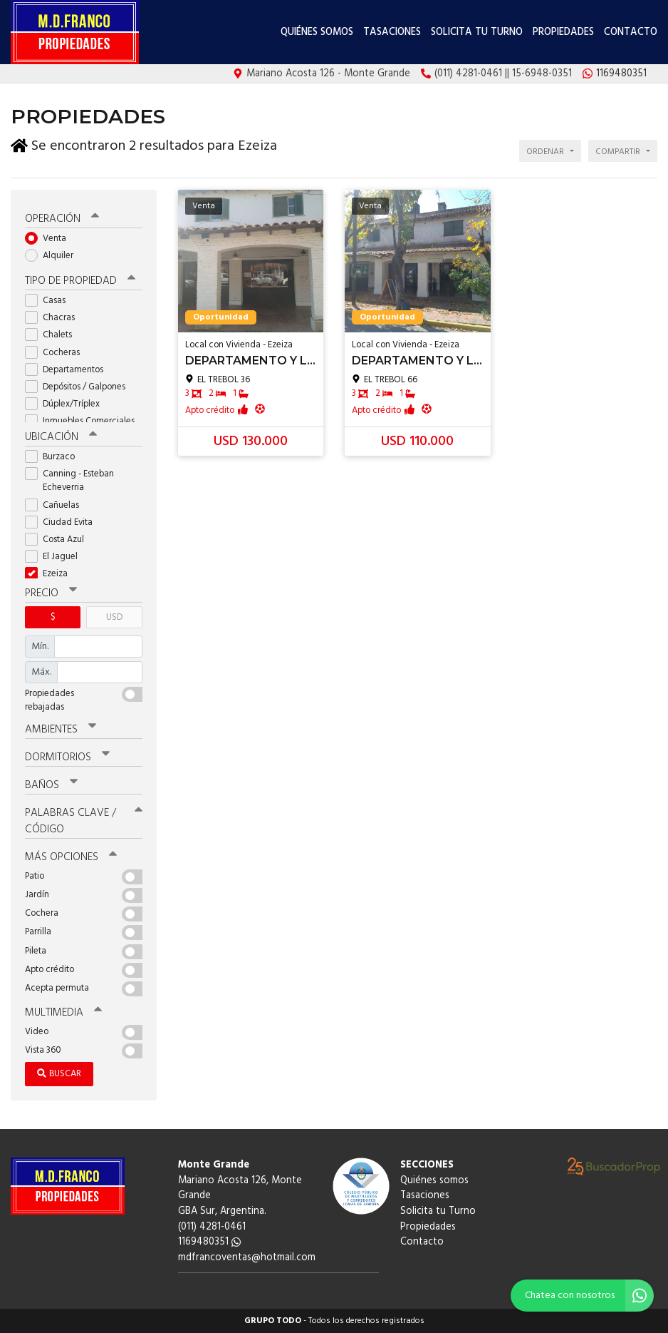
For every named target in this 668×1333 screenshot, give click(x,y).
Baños (51, 785)
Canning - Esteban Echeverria (69, 480)
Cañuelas (56, 505)
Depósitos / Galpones (80, 387)
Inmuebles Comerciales (83, 421)
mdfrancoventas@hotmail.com (246, 1258)
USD (114, 617)
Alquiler (54, 255)
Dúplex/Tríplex (67, 404)
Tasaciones (392, 32)
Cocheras (57, 352)
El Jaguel (56, 556)
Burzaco (54, 457)
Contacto (630, 32)
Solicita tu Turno (477, 32)
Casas (50, 300)
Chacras (54, 318)
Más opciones (71, 857)
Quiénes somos (317, 32)
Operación (62, 219)
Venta (50, 238)
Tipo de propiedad (80, 281)
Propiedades (563, 32)
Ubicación (61, 437)
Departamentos (69, 370)
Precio (51, 593)
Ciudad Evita (63, 522)
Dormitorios (67, 757)
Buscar (59, 1073)
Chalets (53, 335)
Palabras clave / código (83, 821)
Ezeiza (51, 574)
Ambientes (60, 729)
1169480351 (209, 1242)
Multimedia (63, 1012)
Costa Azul (59, 539)
